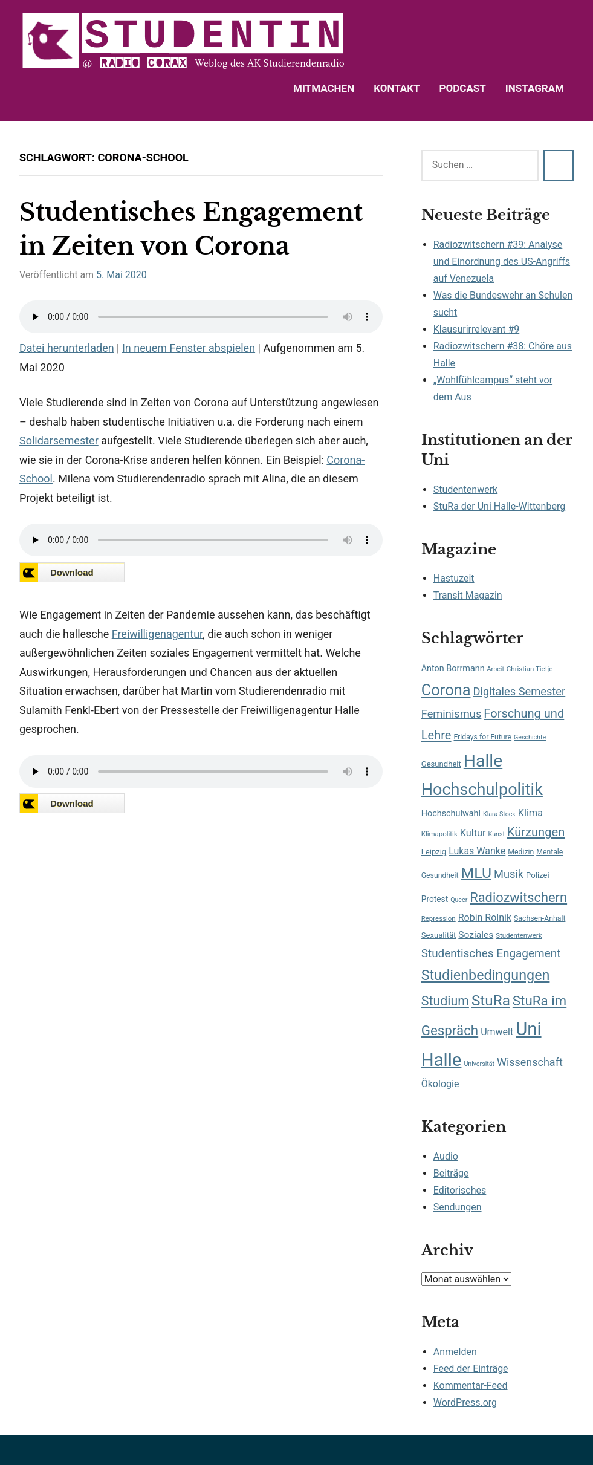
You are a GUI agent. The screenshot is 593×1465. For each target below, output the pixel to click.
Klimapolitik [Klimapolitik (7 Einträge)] (439, 834)
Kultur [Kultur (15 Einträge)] (473, 833)
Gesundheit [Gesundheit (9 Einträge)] (441, 763)
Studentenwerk (465, 489)
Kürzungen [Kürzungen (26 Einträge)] (536, 832)
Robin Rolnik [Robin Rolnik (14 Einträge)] (484, 917)
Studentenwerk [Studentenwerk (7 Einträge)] (519, 935)
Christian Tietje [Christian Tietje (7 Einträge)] (529, 668)
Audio (445, 1156)
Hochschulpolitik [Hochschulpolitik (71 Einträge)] (482, 789)
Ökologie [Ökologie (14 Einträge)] (440, 1084)
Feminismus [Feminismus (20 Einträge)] (451, 713)
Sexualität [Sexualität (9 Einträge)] (438, 935)
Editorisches (460, 1190)
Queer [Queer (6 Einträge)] (458, 900)
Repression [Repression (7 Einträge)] (438, 918)
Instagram (534, 88)
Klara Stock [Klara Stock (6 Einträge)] (499, 814)
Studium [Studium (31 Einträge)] (445, 1001)
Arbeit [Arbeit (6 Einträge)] (495, 669)
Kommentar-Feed (470, 1385)
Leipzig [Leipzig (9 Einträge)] (433, 851)
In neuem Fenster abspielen (188, 348)
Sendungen (457, 1207)
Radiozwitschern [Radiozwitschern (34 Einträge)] (518, 897)
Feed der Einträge (470, 1368)
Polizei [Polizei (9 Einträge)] (537, 875)
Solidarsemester (59, 440)
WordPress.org (465, 1402)
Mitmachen (323, 88)
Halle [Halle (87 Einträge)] (483, 761)
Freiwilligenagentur (157, 634)
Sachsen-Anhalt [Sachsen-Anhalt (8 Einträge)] (539, 918)
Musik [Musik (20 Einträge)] (508, 874)
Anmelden (455, 1351)
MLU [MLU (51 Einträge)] (476, 873)
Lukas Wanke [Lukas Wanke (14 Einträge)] (477, 851)
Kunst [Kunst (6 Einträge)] (496, 834)
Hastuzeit (454, 578)
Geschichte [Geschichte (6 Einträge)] (530, 737)
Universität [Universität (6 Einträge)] (479, 1064)
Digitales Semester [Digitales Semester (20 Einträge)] (519, 691)
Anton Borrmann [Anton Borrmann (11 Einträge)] (453, 668)
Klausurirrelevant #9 (476, 329)
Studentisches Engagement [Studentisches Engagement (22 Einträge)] (491, 953)
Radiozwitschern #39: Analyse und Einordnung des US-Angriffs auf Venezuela (501, 261)
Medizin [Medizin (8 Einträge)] (521, 852)
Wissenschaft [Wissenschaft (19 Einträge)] (530, 1062)
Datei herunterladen (66, 348)
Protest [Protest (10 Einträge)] (434, 899)
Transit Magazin (467, 595)
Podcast (462, 88)
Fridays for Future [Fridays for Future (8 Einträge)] (482, 737)
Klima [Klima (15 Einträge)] (530, 813)
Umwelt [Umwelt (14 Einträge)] (497, 1032)
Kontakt (397, 88)
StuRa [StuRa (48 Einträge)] (490, 1000)
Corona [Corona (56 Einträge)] (446, 690)
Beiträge (451, 1173)
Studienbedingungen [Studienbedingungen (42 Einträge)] (485, 975)
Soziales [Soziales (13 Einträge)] (475, 934)
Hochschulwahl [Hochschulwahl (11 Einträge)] (451, 813)
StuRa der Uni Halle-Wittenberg (499, 506)
